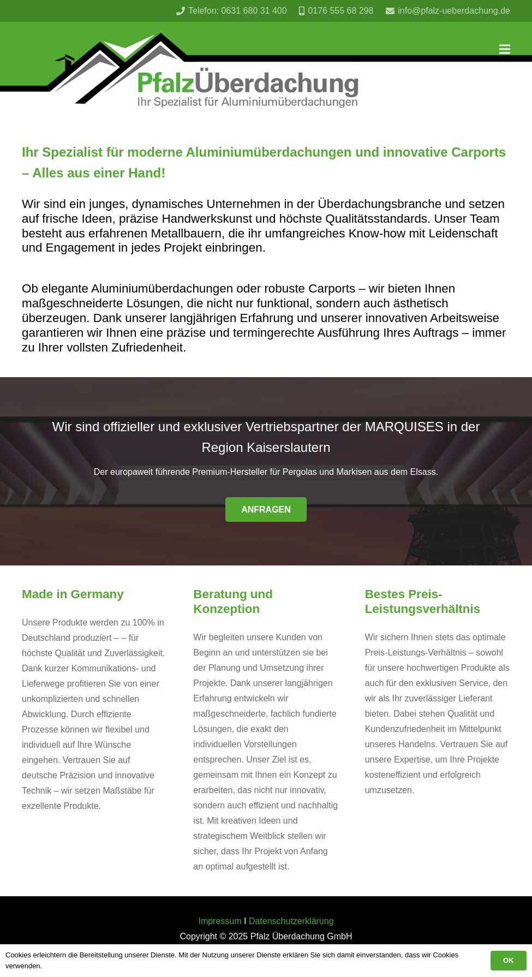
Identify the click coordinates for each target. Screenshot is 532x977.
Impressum (219, 921)
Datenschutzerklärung (291, 921)
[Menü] (504, 49)
